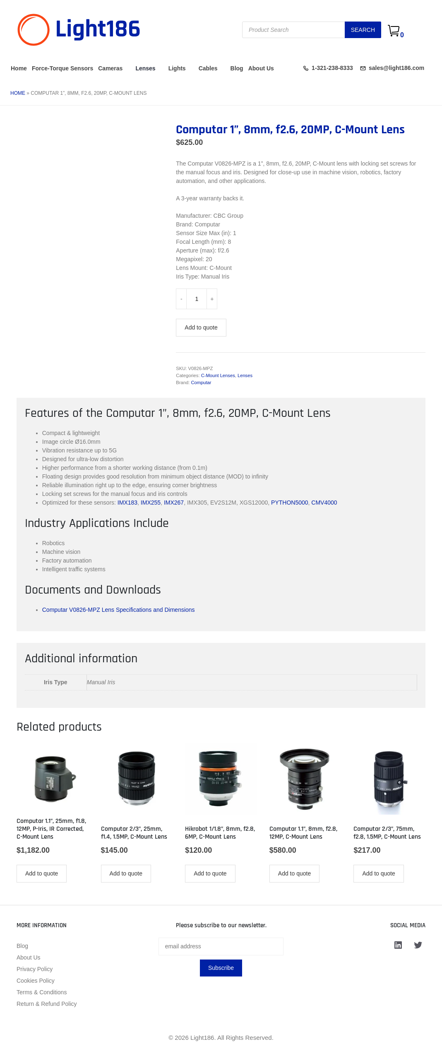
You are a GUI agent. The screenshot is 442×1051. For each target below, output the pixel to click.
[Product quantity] (196, 299)
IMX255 (151, 502)
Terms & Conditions (42, 992)
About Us (261, 68)
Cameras (110, 68)
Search (363, 29)
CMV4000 (324, 502)
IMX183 (127, 502)
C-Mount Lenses (218, 375)
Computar (201, 382)
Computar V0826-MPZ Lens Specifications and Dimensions (118, 609)
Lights (177, 68)
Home (19, 68)
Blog (237, 68)
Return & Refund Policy (47, 1003)
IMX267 (174, 502)
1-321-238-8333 (332, 68)
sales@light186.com (396, 68)
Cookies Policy (36, 980)
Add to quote (201, 327)
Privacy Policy (35, 969)
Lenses (145, 68)
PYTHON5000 (289, 502)
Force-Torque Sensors (62, 68)
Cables (208, 68)
